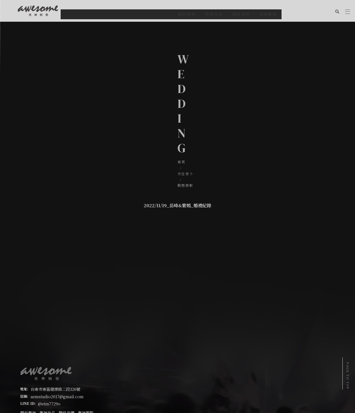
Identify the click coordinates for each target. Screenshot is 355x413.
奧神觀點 (86, 375)
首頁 (155, 101)
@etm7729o (49, 366)
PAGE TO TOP (347, 376)
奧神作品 (47, 375)
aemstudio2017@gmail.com (57, 358)
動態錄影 (196, 101)
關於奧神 (28, 375)
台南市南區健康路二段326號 (55, 351)
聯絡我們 (66, 375)
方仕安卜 (173, 101)
